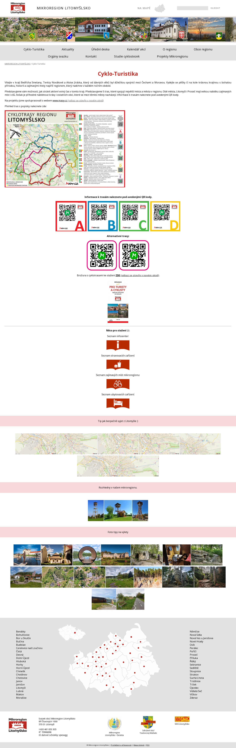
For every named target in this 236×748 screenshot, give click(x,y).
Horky (19, 664)
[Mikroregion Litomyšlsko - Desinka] (114, 730)
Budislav (21, 644)
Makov (20, 694)
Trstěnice (195, 681)
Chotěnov (21, 674)
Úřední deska (100, 49)
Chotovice (21, 678)
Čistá (19, 651)
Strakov (194, 674)
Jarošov (20, 684)
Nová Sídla (196, 634)
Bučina (20, 641)
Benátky (20, 631)
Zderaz (194, 697)
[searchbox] (192, 8)
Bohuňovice (23, 634)
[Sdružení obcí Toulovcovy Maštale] (148, 728)
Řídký (193, 661)
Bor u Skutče (23, 638)
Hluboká (21, 661)
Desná (19, 654)
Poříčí (193, 651)
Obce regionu (203, 49)
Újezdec (194, 687)
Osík (192, 644)
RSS (147, 745)
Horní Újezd (23, 668)
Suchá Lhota (197, 678)
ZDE (118, 275)
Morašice (21, 697)
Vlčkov (193, 694)
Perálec (194, 648)
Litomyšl (21, 687)
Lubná (19, 691)
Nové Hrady (196, 641)
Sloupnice (195, 671)
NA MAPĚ (144, 8)
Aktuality (68, 49)
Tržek (193, 684)
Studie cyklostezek (127, 56)
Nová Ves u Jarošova (201, 638)
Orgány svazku (58, 56)
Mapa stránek (139, 745)
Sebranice (195, 664)
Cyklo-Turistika (34, 49)
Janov (19, 681)
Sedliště (194, 668)
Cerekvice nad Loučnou (29, 648)
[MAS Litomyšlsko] (182, 721)
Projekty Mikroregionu (172, 56)
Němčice (194, 631)
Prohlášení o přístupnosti (121, 745)
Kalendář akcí (136, 49)
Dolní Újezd (22, 658)
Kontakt (91, 56)
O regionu (170, 49)
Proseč (194, 654)
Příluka (194, 658)
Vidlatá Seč (196, 691)
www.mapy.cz (60, 100)
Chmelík (20, 671)
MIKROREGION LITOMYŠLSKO (64, 8)
